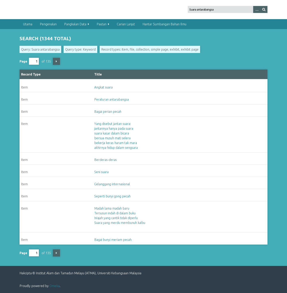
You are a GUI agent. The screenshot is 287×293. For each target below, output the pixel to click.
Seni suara (101, 172)
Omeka (54, 286)
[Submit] (263, 9)
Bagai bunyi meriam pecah (113, 239)
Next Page (56, 61)
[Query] (228, 9)
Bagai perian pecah (107, 111)
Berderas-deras (105, 160)
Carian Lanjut (126, 24)
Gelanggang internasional (112, 184)
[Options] (256, 9)
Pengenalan (48, 24)
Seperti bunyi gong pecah (112, 196)
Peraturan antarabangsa (111, 99)
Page (29, 61)
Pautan (101, 24)
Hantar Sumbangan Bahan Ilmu (164, 24)
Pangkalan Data (75, 24)
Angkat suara (103, 87)
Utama (27, 24)
